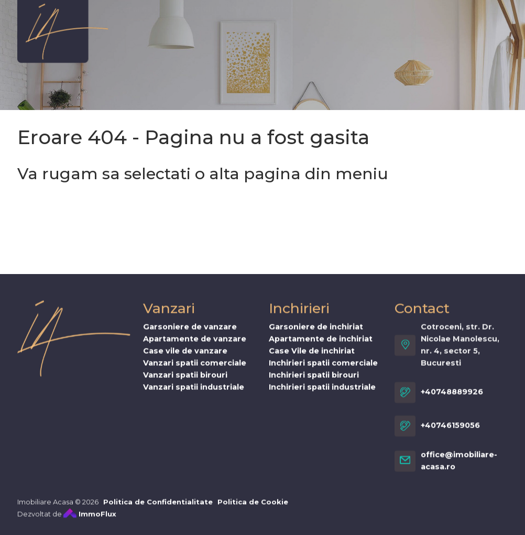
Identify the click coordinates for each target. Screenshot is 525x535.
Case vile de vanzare (185, 358)
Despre (132, 29)
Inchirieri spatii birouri (314, 382)
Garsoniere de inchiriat (316, 334)
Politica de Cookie (252, 509)
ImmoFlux (89, 521)
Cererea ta (140, 49)
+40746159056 (450, 432)
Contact (281, 49)
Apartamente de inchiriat (321, 346)
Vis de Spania (300, 29)
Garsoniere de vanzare (190, 334)
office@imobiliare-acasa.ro (459, 467)
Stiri (238, 49)
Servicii (196, 49)
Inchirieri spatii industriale (322, 394)
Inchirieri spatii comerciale (323, 370)
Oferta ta (438, 29)
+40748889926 (452, 398)
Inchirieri (234, 29)
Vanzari (181, 29)
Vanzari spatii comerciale (194, 370)
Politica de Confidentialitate (158, 509)
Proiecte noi (374, 29)
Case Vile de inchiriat (312, 358)
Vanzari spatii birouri (185, 382)
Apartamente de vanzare (194, 346)
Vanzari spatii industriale (193, 394)
